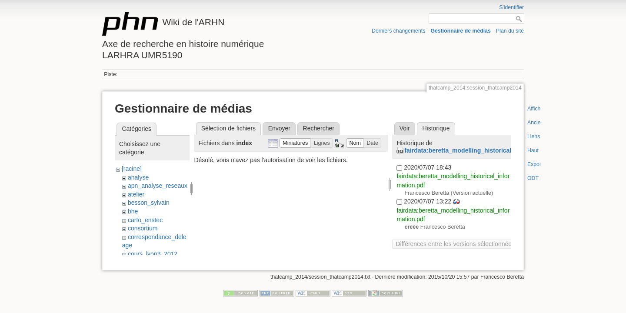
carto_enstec (145, 219)
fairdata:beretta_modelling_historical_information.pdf (481, 150)
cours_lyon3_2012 (152, 253)
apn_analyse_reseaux (157, 185)
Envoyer (279, 128)
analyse (138, 177)
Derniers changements (398, 31)
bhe (133, 211)
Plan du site (510, 31)
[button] (295, 143)
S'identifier (511, 7)
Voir (405, 128)
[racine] (132, 168)
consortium (142, 228)
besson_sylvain (149, 202)
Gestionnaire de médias (461, 31)
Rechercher (318, 128)
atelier (136, 194)
